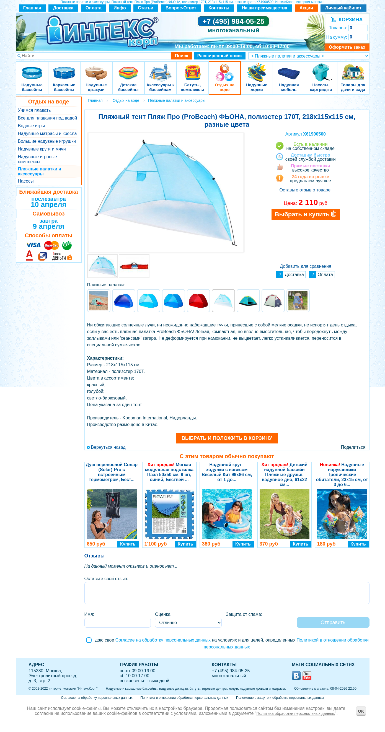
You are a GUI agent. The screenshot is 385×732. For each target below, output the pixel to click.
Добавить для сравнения (305, 266)
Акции (306, 8)
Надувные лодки (256, 69)
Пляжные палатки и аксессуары (39, 171)
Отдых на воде (224, 69)
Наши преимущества (264, 8)
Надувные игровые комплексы (37, 159)
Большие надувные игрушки (47, 141)
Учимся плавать (34, 110)
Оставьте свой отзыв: (106, 578)
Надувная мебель (289, 69)
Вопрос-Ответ (181, 8)
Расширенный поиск (220, 55)
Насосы (26, 181)
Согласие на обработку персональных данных (163, 640)
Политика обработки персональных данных (296, 713)
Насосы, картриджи (321, 69)
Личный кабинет (343, 8)
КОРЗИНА (349, 19)
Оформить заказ (347, 47)
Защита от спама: (244, 614)
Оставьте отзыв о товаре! (305, 190)
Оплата (94, 8)
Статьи (145, 8)
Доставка (63, 8)
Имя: (89, 614)
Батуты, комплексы (192, 69)
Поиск (181, 55)
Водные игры (31, 125)
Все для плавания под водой (47, 118)
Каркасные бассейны (64, 69)
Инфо (119, 8)
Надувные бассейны (32, 69)
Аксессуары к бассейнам (160, 69)
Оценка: (163, 614)
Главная (32, 8)
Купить (128, 544)
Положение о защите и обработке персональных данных (280, 698)
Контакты (218, 8)
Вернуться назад (108, 447)
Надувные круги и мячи (42, 149)
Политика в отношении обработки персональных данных (184, 698)
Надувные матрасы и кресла (47, 133)
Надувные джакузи (96, 69)
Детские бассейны (128, 69)
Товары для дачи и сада (353, 69)
